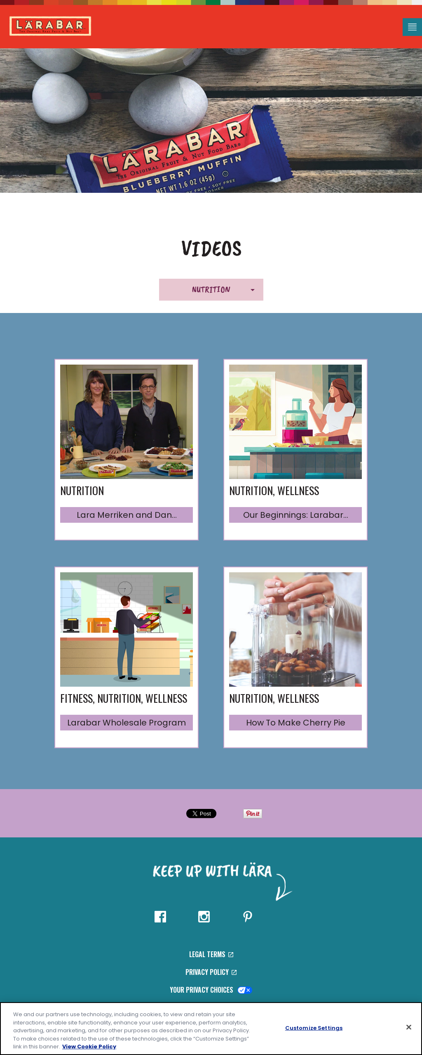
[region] (211, 1028)
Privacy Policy (211, 972)
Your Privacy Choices (211, 990)
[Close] (409, 1027)
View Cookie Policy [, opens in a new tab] (89, 1046)
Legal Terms (211, 954)
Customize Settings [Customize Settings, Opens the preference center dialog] (313, 1028)
